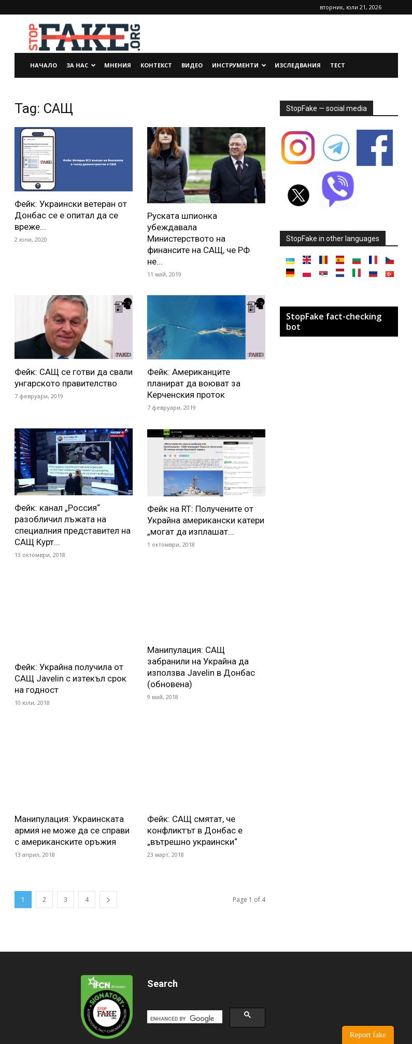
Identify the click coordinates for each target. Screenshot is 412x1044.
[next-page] (108, 841)
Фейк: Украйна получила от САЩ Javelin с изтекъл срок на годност (70, 657)
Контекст (156, 65)
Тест (337, 65)
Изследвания (298, 65)
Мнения (117, 65)
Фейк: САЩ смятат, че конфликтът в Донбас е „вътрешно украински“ (195, 771)
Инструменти (239, 65)
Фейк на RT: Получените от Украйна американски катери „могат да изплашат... (205, 520)
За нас (81, 65)
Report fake (368, 1035)
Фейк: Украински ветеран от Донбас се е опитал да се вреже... (71, 215)
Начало (43, 65)
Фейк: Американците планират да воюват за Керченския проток (193, 383)
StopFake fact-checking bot (333, 321)
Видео (192, 65)
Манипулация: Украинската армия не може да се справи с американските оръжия (72, 772)
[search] (183, 961)
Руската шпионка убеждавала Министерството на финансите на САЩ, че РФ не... (198, 239)
